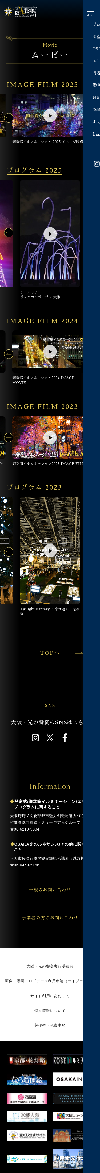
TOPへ (61, 653)
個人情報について (50, 1010)
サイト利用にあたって (50, 996)
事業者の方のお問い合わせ (56, 918)
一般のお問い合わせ (59, 890)
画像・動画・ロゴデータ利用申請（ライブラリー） (50, 981)
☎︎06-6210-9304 (24, 829)
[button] (8, 118)
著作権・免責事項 (50, 1025)
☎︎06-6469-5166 (24, 865)
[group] (50, 119)
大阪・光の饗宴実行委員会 (49, 966)
